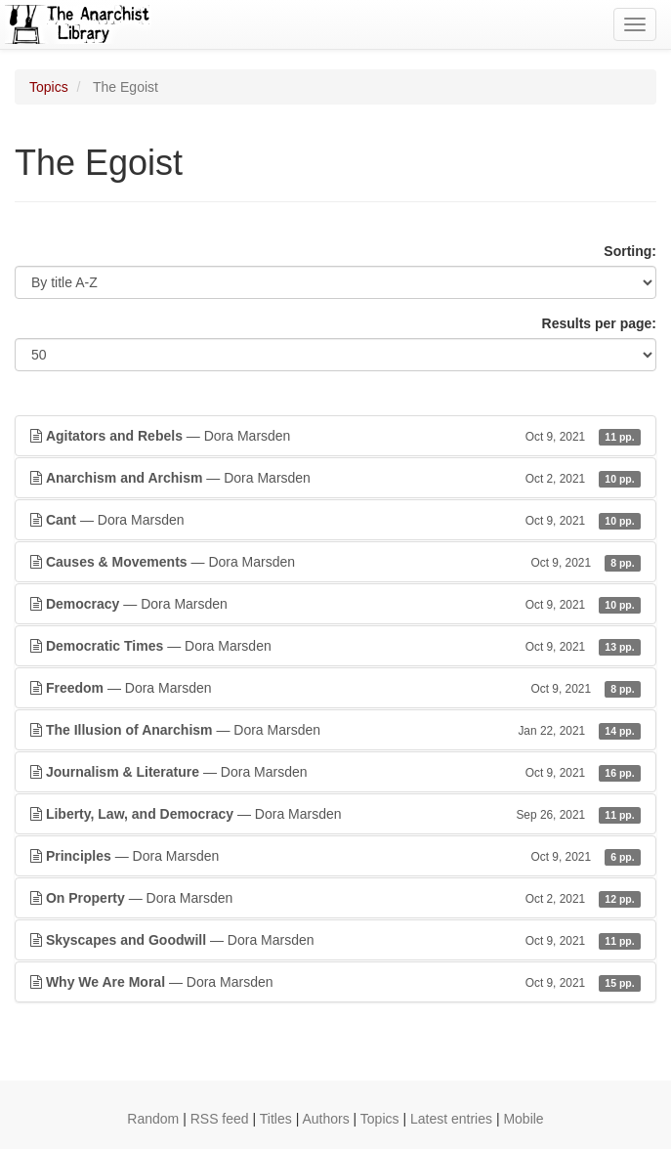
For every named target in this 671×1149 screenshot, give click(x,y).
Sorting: (630, 251)
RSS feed (219, 1119)
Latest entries (451, 1119)
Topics (48, 87)
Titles (276, 1119)
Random (153, 1119)
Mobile (523, 1119)
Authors (325, 1119)
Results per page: (599, 323)
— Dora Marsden (335, 436)
